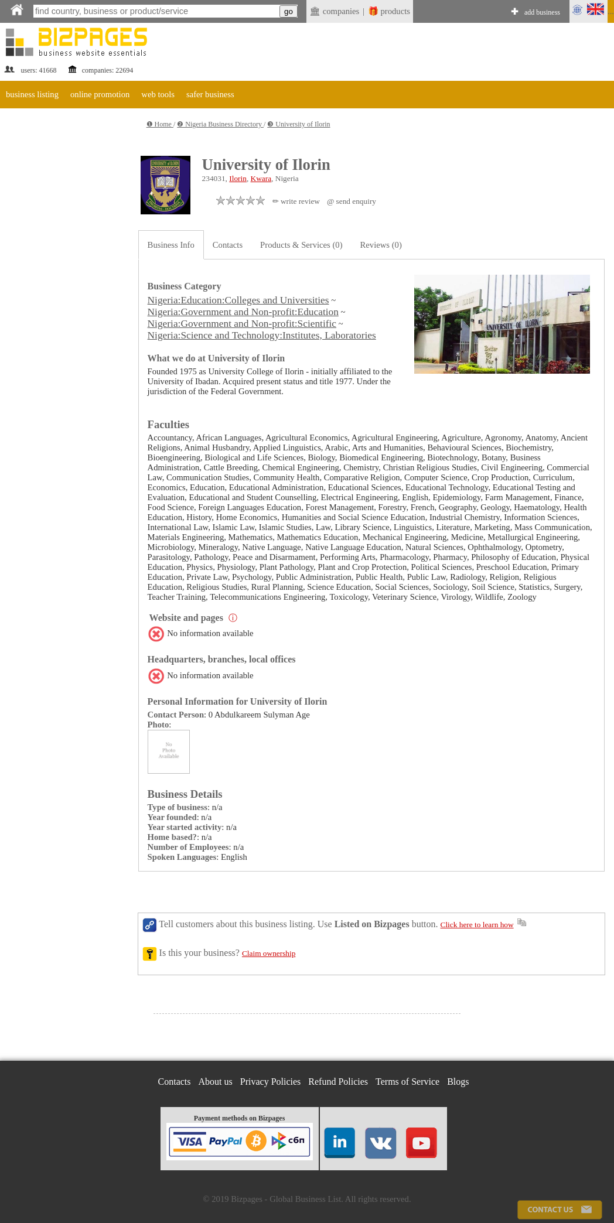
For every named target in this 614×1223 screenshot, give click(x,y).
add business (542, 12)
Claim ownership (268, 953)
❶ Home (159, 124)
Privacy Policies (270, 1082)
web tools (158, 94)
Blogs (458, 1082)
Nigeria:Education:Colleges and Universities (238, 300)
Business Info (171, 245)
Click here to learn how (477, 924)
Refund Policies (338, 1082)
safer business (210, 94)
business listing (32, 94)
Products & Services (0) (301, 245)
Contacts (228, 245)
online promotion (99, 94)
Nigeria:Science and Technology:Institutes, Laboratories (262, 335)
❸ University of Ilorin (298, 124)
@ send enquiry (351, 201)
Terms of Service (407, 1082)
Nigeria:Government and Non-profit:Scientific (242, 323)
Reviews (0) (381, 245)
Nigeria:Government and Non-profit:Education (243, 311)
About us (216, 1082)
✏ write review (296, 201)
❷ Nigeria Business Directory (220, 124)
